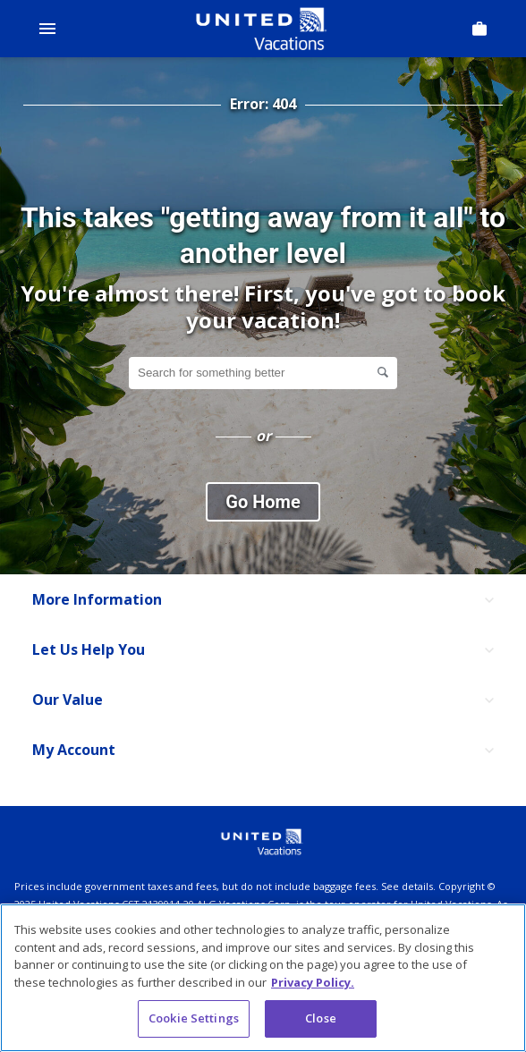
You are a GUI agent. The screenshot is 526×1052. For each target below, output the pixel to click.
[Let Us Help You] (263, 650)
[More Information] (263, 600)
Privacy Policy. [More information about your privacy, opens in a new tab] (312, 982)
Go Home (262, 502)
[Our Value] (263, 700)
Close (320, 1018)
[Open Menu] (47, 29)
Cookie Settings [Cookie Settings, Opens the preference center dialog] (193, 1018)
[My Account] (263, 750)
